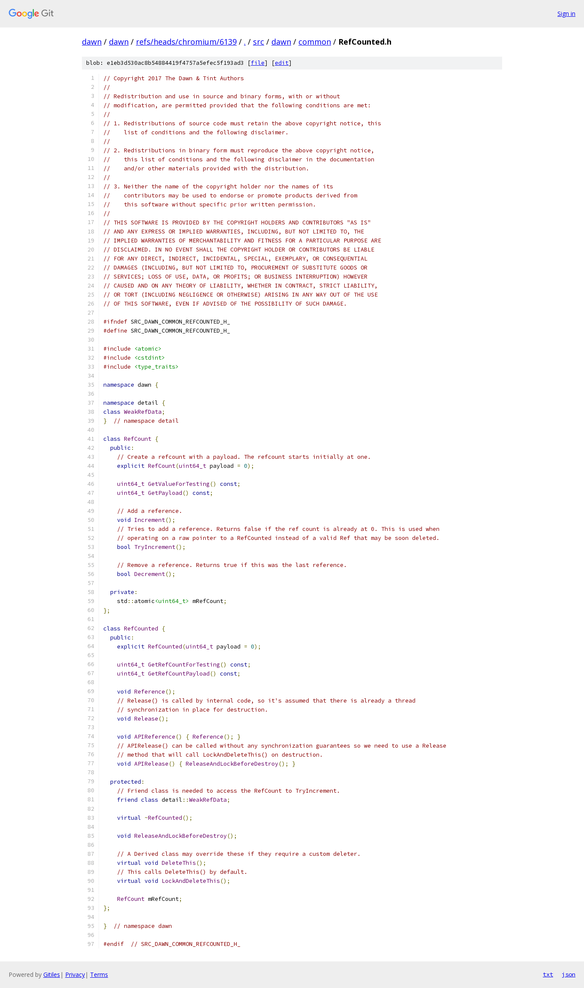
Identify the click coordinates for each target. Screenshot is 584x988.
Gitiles (51, 974)
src (258, 41)
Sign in (566, 13)
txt (548, 974)
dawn (92, 41)
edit (282, 63)
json (568, 974)
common (314, 41)
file (258, 63)
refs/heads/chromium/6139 (186, 41)
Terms (99, 974)
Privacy (75, 974)
